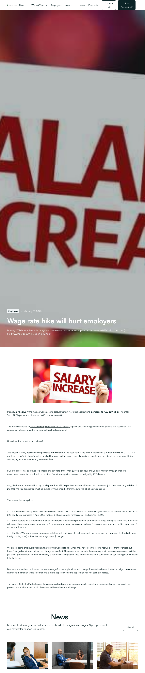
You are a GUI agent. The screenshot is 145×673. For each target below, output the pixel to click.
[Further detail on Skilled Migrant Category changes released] (27, 655)
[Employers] (13, 311)
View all (130, 627)
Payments (93, 5)
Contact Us (109, 5)
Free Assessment (127, 5)
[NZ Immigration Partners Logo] (12, 5)
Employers (56, 5)
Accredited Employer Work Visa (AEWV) (50, 426)
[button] (23, 5)
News (82, 5)
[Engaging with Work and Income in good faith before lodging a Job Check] (117, 655)
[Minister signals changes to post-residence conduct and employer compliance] (72, 655)
